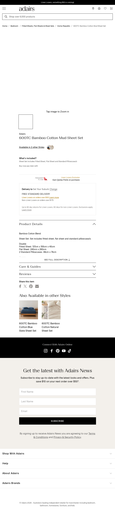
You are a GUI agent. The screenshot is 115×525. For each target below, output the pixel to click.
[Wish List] (105, 8)
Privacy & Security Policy (67, 437)
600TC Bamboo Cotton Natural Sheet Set (51, 327)
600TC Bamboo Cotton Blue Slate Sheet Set (28, 327)
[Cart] (111, 8)
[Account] (99, 8)
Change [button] (53, 189)
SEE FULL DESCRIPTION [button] (57, 260)
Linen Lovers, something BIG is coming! (57, 2)
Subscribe (57, 421)
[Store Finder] (93, 8)
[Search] (6, 17)
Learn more (54, 197)
